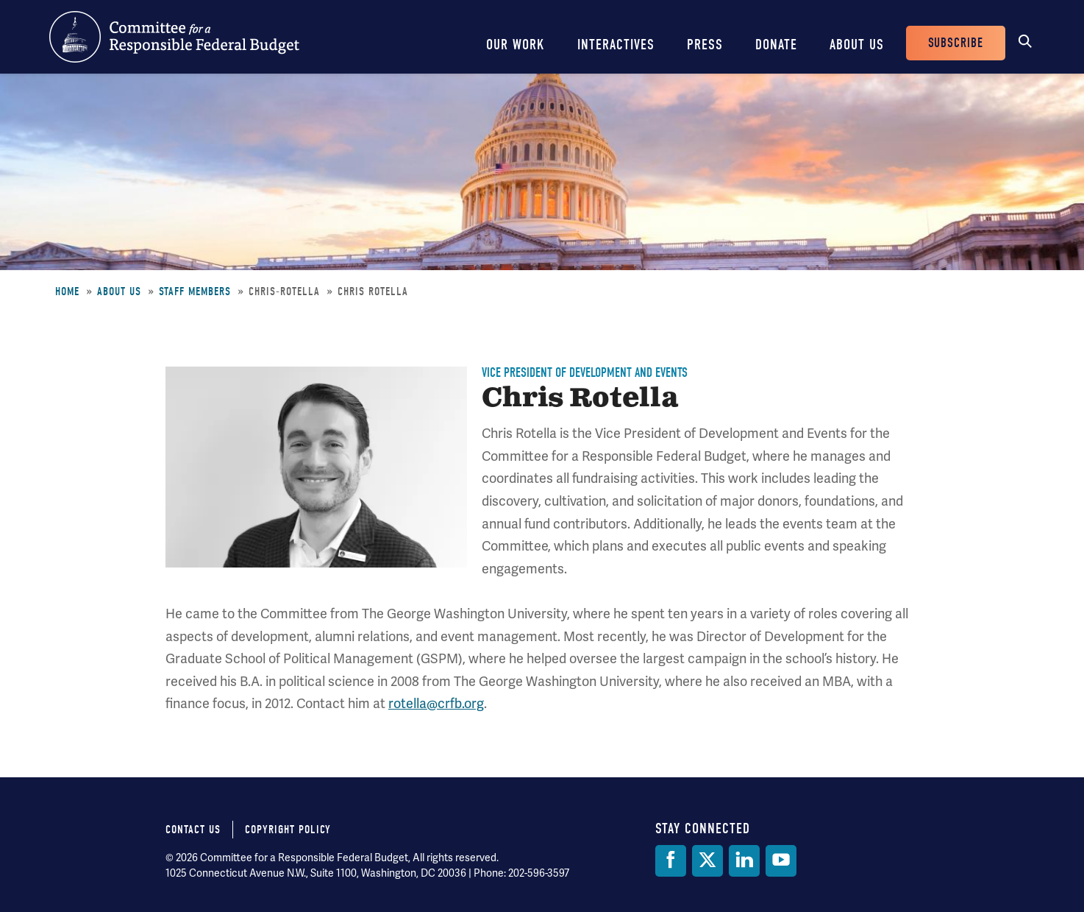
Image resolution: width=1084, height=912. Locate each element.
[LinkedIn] (744, 861)
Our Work (515, 44)
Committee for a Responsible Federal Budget (174, 37)
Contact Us (193, 829)
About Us (857, 44)
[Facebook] (670, 861)
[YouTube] (781, 861)
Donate (776, 44)
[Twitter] (707, 861)
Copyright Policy (288, 829)
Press (705, 44)
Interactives (616, 44)
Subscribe (955, 43)
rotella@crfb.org (436, 704)
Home (67, 291)
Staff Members (195, 291)
